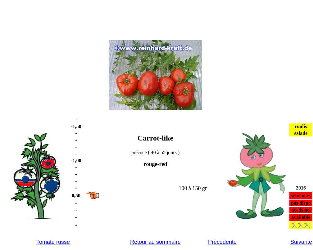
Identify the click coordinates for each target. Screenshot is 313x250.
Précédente (222, 242)
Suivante (301, 242)
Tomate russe (53, 242)
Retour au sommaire (155, 242)
